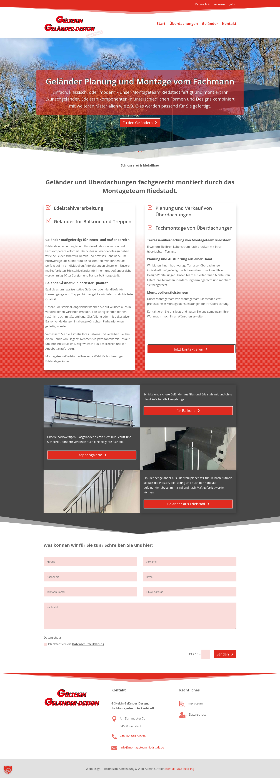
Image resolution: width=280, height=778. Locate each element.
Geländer (210, 23)
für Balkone (185, 410)
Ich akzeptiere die (74, 644)
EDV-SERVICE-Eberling (179, 769)
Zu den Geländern (138, 133)
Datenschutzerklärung (88, 644)
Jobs (232, 4)
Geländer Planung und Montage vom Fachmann (140, 92)
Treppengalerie (89, 454)
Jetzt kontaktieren (188, 349)
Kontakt (229, 23)
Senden (222, 654)
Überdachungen (183, 23)
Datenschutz (203, 4)
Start (161, 23)
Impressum (220, 4)
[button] (8, 770)
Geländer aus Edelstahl (186, 503)
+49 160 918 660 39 (133, 736)
